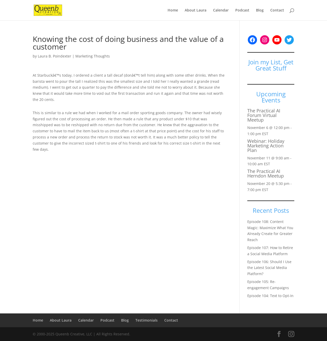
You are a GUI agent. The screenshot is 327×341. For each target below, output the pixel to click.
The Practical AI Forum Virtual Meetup (263, 115)
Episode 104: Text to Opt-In (270, 295)
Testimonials (146, 320)
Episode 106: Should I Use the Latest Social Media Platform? (269, 267)
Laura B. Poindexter (54, 56)
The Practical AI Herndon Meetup (265, 173)
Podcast (242, 10)
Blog (260, 10)
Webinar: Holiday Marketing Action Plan (265, 145)
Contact (277, 10)
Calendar (221, 10)
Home (173, 10)
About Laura (195, 10)
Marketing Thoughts (92, 56)
